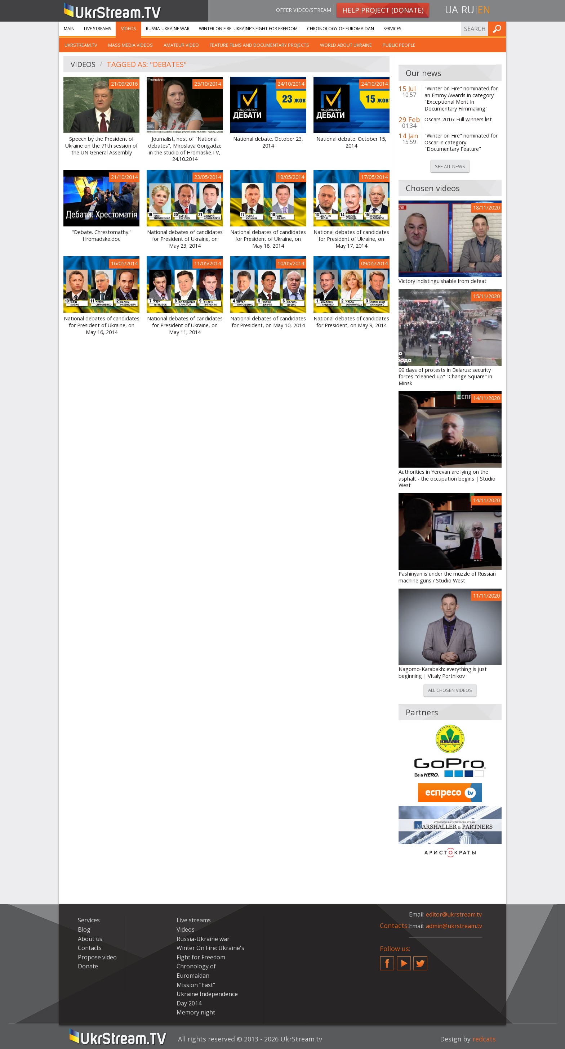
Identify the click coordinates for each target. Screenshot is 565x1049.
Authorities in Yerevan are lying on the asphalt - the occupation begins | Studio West (447, 479)
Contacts (90, 948)
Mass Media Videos (130, 45)
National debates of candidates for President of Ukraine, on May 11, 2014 (185, 325)
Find (498, 28)
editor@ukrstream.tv (454, 914)
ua (451, 9)
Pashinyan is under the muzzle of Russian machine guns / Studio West (447, 577)
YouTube (404, 960)
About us (90, 939)
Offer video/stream (303, 9)
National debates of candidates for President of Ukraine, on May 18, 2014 (268, 239)
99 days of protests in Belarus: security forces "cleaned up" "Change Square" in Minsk (445, 377)
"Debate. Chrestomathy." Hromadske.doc (102, 235)
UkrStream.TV (80, 45)
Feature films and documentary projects (259, 45)
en (483, 9)
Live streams (97, 29)
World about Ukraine (346, 45)
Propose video (97, 957)
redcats (484, 1039)
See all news (450, 166)
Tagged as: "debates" (147, 64)
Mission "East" (196, 985)
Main (69, 29)
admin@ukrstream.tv (454, 926)
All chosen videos (450, 690)
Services (392, 29)
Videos (128, 29)
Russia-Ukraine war (168, 29)
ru (467, 9)
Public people (399, 45)
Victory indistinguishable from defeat (442, 281)
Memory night (196, 1012)
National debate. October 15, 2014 (351, 142)
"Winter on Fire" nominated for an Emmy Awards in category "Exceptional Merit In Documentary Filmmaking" (461, 98)
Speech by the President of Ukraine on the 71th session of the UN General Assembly (101, 146)
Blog (84, 929)
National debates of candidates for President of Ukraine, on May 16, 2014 (101, 325)
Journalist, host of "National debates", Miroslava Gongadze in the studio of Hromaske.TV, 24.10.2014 (185, 149)
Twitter (420, 960)
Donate (88, 966)
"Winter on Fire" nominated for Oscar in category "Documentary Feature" (461, 142)
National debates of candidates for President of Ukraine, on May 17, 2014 (351, 239)
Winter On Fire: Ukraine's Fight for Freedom (248, 29)
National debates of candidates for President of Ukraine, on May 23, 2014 (185, 239)
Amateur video (181, 45)
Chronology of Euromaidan (340, 29)
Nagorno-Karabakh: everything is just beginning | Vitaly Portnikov (443, 672)
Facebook (387, 960)
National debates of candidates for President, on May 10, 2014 (268, 322)
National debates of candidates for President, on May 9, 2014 (351, 322)
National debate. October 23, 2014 (268, 142)
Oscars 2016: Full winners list (458, 119)
